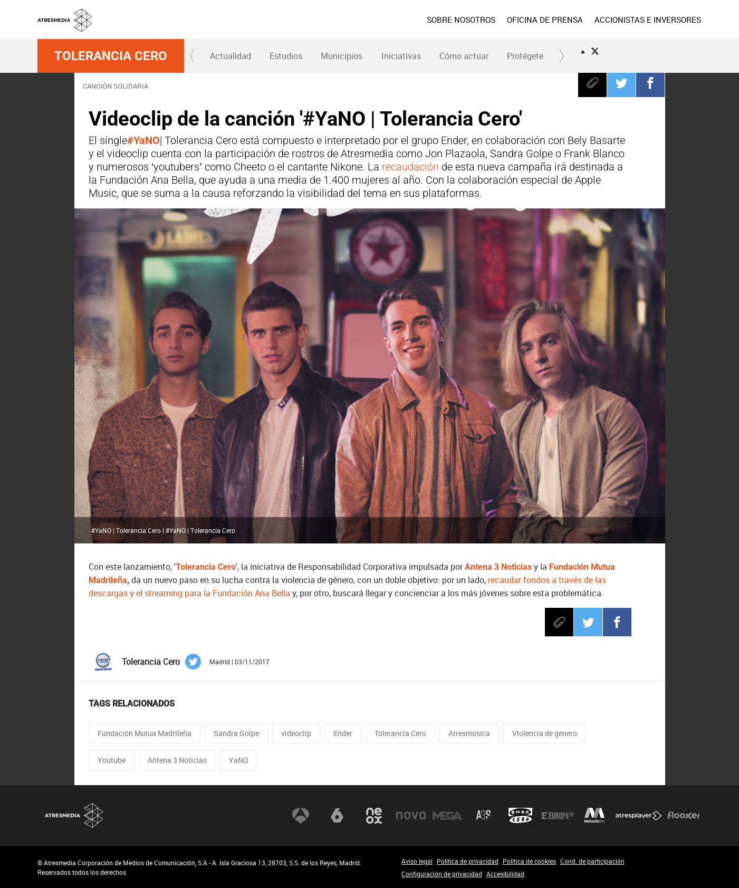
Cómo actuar (463, 56)
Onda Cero (520, 816)
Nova (411, 816)
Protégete (525, 56)
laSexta (337, 816)
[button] (192, 56)
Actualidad (230, 56)
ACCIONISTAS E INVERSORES (647, 19)
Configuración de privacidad (441, 874)
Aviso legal (417, 861)
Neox (374, 816)
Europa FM (557, 816)
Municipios (341, 56)
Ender (342, 733)
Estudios (286, 56)
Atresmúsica (469, 733)
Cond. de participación (592, 861)
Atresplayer (639, 816)
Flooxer (683, 816)
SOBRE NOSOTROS (461, 19)
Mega (447, 816)
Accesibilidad (505, 874)
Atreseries (484, 816)
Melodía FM (594, 816)
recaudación (412, 166)
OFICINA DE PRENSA (545, 19)
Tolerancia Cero (110, 56)
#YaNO (143, 140)
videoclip (296, 733)
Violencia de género (544, 733)
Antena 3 (300, 816)
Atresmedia (74, 815)
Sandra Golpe (236, 733)
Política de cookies (529, 861)
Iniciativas (401, 56)
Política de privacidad (467, 861)
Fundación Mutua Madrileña (144, 733)
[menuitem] (460, 19)
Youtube (112, 760)
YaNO (238, 760)
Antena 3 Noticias (177, 760)
